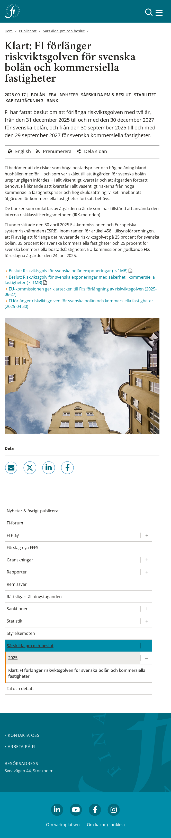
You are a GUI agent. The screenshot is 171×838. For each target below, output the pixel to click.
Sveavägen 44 (18, 771)
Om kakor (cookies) (106, 824)
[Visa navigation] (159, 13)
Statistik (14, 621)
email (6, 476)
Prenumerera (57, 151)
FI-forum (15, 523)
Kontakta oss (22, 735)
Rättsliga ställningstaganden (34, 596)
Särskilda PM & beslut (106, 95)
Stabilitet (145, 95)
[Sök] (149, 12)
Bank (52, 100)
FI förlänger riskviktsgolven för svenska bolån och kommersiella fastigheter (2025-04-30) (79, 303)
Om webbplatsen (63, 824)
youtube (76, 818)
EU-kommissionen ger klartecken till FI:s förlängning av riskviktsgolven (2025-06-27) (81, 291)
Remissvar (17, 584)
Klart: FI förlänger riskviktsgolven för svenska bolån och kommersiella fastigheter (76, 673)
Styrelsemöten (21, 633)
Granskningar (20, 560)
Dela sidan (95, 151)
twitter (22, 476)
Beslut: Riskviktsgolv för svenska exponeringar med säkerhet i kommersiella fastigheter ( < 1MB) (80, 279)
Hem (9, 31)
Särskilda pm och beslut (64, 31)
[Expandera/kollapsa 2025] (146, 658)
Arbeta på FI (20, 746)
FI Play (13, 535)
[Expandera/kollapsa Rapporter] (146, 572)
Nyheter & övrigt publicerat (33, 511)
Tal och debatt (20, 688)
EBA (53, 95)
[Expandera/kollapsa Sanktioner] (146, 609)
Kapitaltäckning (24, 100)
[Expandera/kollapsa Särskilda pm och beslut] (146, 646)
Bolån (38, 95)
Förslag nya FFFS (23, 547)
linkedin (42, 476)
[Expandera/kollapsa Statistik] (146, 621)
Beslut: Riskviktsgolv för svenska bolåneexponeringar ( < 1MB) (68, 271)
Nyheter (69, 95)
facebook (62, 476)
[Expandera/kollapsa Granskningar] (146, 560)
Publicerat (28, 31)
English (23, 151)
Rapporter (17, 572)
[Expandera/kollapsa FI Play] (146, 535)
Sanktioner (17, 608)
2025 (12, 658)
